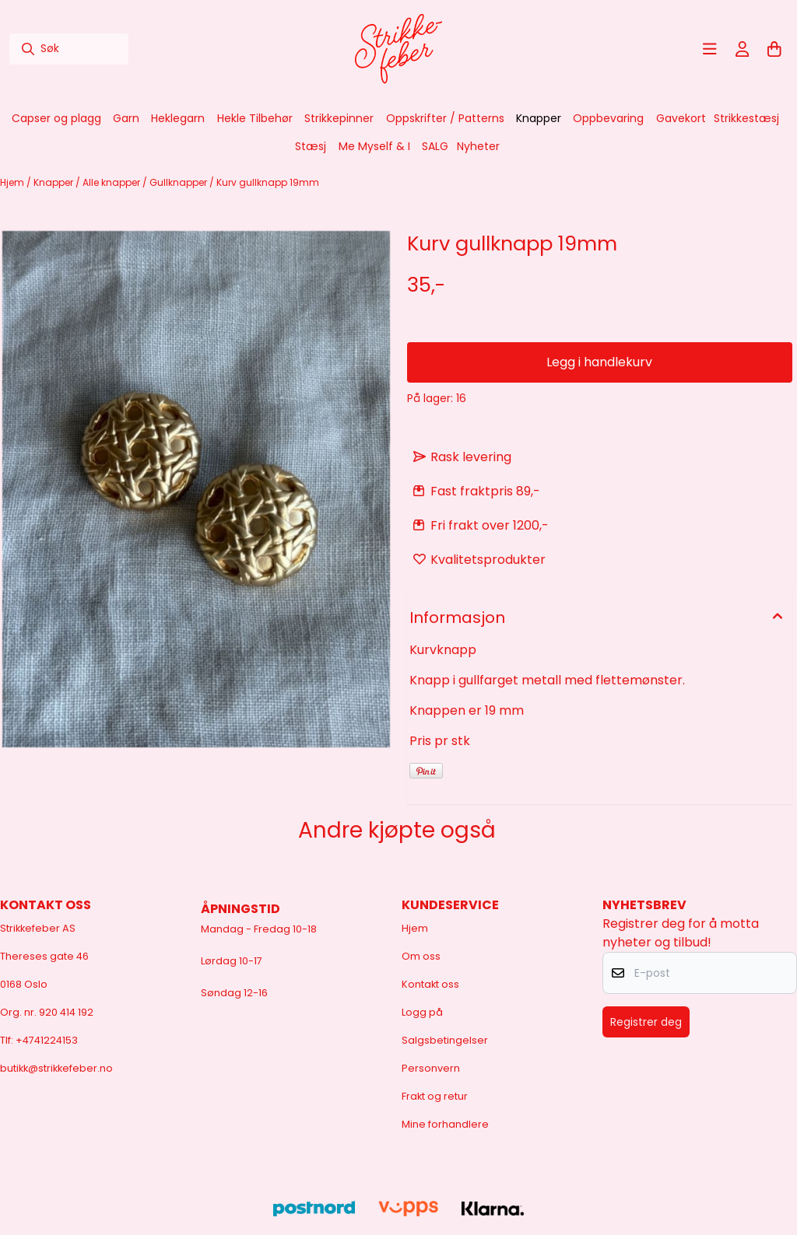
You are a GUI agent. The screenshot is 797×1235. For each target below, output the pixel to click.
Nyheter (478, 146)
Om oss (421, 956)
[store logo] (398, 49)
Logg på (422, 1012)
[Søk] (68, 49)
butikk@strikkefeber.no (56, 1068)
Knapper (54, 182)
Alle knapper (112, 182)
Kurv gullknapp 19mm (267, 182)
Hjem (13, 182)
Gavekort (681, 118)
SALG (435, 146)
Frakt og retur (435, 1096)
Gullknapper (179, 182)
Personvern (431, 1068)
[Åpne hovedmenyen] (710, 49)
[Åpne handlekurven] (774, 49)
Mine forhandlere (445, 1124)
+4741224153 (47, 1040)
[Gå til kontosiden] (742, 49)
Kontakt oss (430, 984)
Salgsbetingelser (445, 1040)
